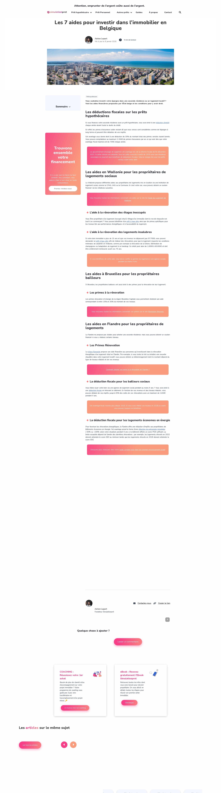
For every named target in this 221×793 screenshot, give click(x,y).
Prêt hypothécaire (80, 12)
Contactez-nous (144, 603)
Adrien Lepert (101, 38)
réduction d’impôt (162, 123)
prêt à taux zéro (133, 221)
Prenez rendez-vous (63, 189)
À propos (153, 12)
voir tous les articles (30, 745)
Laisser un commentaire (127, 641)
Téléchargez (129, 702)
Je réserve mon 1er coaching (75, 708)
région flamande (94, 352)
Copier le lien (164, 603)
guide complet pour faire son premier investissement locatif (142, 450)
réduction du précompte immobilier (152, 429)
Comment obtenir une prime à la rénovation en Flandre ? (128, 369)
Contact (168, 12)
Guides (139, 12)
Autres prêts (123, 12)
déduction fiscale (95, 390)
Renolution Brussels (156, 311)
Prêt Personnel (102, 12)
